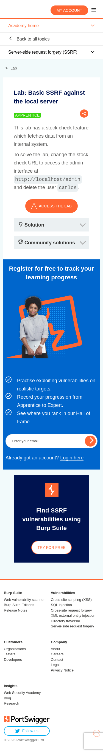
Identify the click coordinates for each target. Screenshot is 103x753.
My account (69, 10)
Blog (7, 698)
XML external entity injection (73, 615)
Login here (71, 458)
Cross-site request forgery (71, 610)
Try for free (51, 547)
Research (11, 703)
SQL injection (61, 605)
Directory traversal (65, 621)
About (55, 649)
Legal (55, 665)
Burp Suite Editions (19, 605)
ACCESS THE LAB (51, 206)
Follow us (26, 731)
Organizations (15, 649)
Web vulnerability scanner (24, 600)
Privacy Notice (62, 670)
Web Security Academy (22, 693)
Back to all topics (29, 38)
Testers (9, 654)
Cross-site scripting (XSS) (71, 600)
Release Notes (15, 610)
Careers (57, 654)
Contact (57, 660)
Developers (13, 660)
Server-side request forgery (72, 626)
